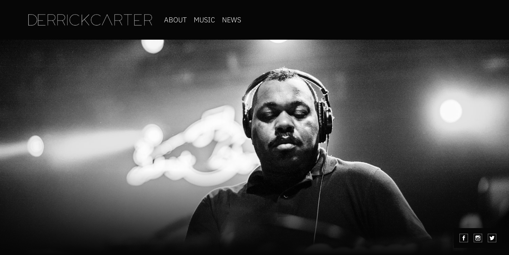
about (175, 19)
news (231, 19)
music (204, 19)
